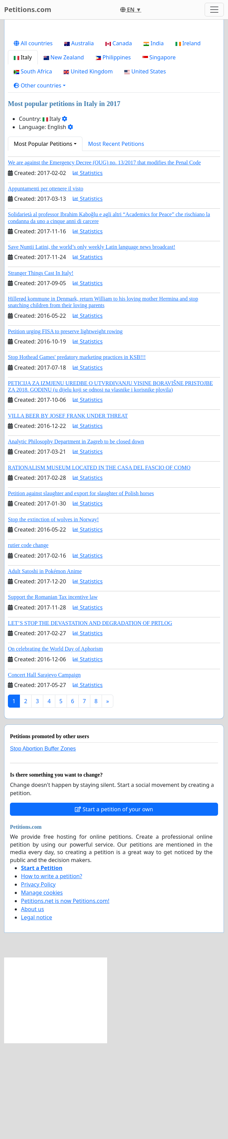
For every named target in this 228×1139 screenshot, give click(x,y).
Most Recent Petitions (116, 240)
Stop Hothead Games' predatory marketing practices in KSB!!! (77, 453)
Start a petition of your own (114, 905)
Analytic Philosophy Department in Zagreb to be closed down (76, 538)
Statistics (88, 269)
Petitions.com (27, 9)
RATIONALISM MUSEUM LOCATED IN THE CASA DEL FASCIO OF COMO (99, 564)
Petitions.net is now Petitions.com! (65, 997)
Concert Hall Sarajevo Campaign (44, 771)
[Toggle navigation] (214, 9)
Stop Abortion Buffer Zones (43, 845)
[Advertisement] (114, 79)
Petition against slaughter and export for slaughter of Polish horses (81, 589)
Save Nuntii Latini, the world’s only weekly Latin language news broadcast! (91, 343)
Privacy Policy (38, 980)
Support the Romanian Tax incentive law (53, 693)
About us (32, 1005)
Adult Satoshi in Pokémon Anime (45, 667)
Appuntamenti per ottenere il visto (45, 285)
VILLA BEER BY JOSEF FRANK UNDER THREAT (68, 512)
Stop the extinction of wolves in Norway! (53, 615)
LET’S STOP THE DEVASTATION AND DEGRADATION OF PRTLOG (90, 719)
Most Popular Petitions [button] (43, 240)
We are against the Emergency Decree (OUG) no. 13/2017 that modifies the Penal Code (104, 258)
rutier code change (28, 641)
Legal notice (36, 1013)
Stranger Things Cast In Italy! (40, 369)
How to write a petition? (51, 972)
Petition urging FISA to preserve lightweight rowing (65, 427)
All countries (33, 139)
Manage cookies (42, 988)
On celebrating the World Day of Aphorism (55, 745)
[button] (39, 181)
